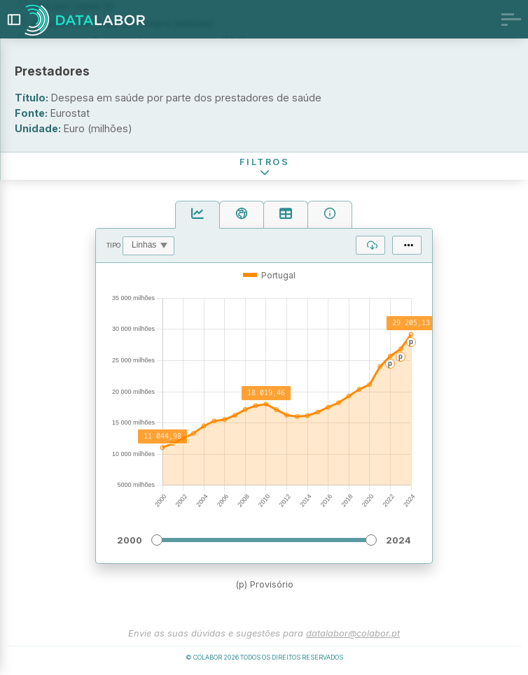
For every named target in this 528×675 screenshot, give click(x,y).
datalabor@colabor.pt (353, 633)
